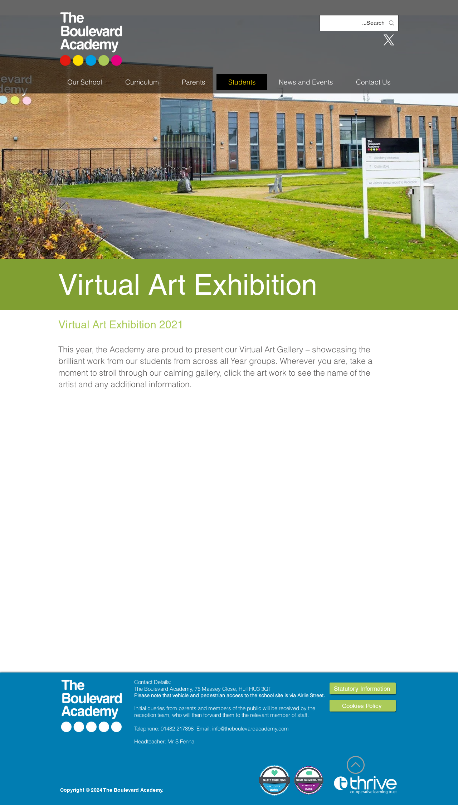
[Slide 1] (229, 241)
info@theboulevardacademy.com (250, 728)
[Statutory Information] (363, 688)
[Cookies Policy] (363, 706)
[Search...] (360, 23)
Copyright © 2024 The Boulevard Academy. (112, 790)
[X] (388, 40)
